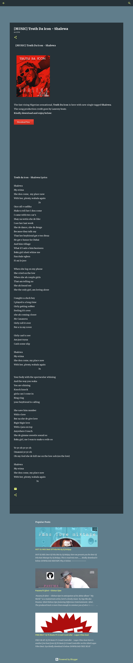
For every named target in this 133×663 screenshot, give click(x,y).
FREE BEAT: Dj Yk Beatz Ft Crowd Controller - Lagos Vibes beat (62, 635)
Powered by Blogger (66, 659)
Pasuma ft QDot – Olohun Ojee (48, 591)
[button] (15, 37)
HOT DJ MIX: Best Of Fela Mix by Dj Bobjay (53, 549)
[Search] (10, 3)
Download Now (23, 122)
